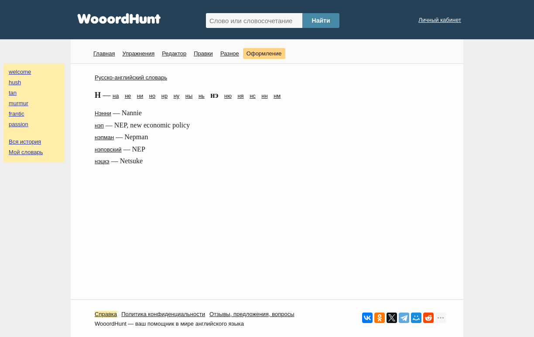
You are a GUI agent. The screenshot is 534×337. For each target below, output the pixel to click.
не (128, 96)
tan (13, 92)
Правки (203, 53)
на (116, 96)
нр (164, 96)
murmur (18, 103)
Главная (104, 53)
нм (277, 96)
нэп (99, 125)
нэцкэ (102, 161)
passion (18, 124)
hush (15, 82)
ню (228, 96)
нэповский (108, 149)
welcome (20, 72)
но (152, 96)
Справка (106, 314)
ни (140, 96)
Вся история (25, 141)
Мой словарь (26, 152)
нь (202, 96)
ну (177, 96)
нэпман (104, 137)
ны (189, 96)
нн (264, 96)
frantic (16, 113)
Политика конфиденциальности (163, 314)
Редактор (174, 53)
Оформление (264, 53)
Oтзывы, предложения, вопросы (251, 314)
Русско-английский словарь (131, 77)
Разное (229, 53)
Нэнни (103, 113)
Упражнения (138, 53)
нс (253, 96)
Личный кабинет (439, 20)
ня (240, 96)
